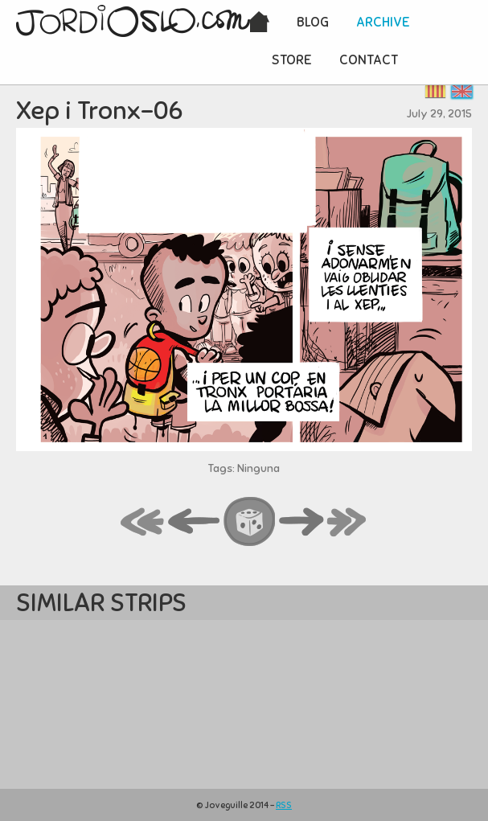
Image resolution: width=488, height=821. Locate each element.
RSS (284, 805)
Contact (368, 59)
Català (435, 91)
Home (258, 23)
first (143, 522)
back (194, 522)
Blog (313, 22)
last (347, 522)
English (462, 91)
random (250, 522)
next (301, 522)
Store (292, 59)
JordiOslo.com (133, 21)
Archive (383, 22)
